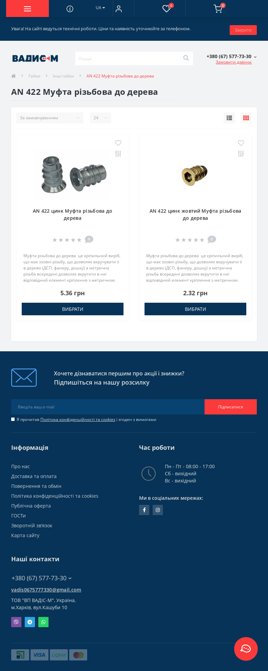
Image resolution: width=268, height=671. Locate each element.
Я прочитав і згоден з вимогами (86, 417)
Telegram (29, 619)
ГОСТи (18, 513)
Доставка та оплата (34, 474)
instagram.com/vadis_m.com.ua (158, 507)
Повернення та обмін (36, 483)
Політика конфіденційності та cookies (77, 417)
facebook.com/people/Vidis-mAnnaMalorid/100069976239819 (144, 507)
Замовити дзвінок (234, 60)
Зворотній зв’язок (31, 523)
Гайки (34, 74)
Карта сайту (25, 533)
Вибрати (72, 306)
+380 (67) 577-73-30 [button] (42, 576)
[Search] (186, 56)
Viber (16, 619)
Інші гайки (63, 74)
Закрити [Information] (243, 27)
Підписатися (230, 404)
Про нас (20, 464)
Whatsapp (43, 619)
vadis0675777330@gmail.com (46, 587)
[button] (118, 8)
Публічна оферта (31, 503)
